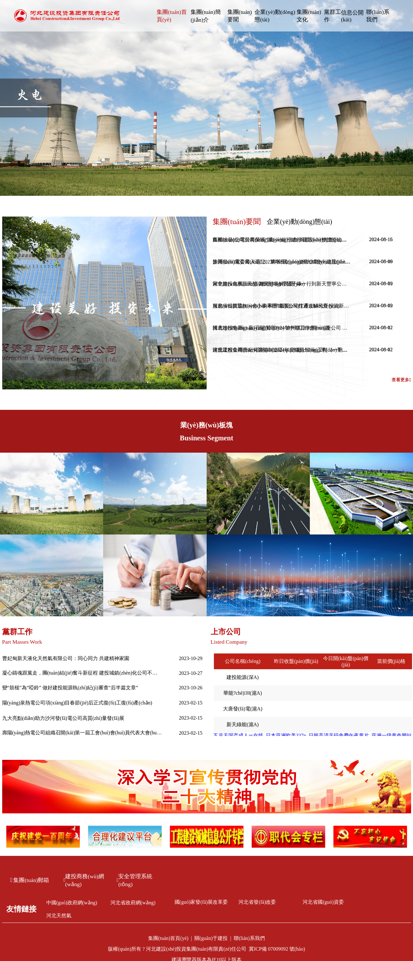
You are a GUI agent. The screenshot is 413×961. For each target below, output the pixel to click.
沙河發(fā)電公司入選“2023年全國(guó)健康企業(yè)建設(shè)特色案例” (282, 261)
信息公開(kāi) (352, 16)
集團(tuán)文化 (309, 16)
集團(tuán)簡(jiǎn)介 (206, 16)
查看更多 (401, 380)
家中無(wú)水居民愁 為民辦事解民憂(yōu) (259, 283)
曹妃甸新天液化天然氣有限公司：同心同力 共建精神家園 (65, 658)
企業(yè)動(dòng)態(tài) (274, 16)
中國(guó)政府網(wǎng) (71, 902)
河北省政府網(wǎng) (132, 902)
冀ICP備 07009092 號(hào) (277, 949)
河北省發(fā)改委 (257, 902)
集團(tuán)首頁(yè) (172, 16)
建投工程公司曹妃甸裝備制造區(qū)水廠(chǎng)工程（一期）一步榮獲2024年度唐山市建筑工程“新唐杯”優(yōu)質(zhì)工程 (282, 350)
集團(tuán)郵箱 (29, 880)
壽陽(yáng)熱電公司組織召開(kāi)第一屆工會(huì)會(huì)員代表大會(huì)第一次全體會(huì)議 (82, 732)
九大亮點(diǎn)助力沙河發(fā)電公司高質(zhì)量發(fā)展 (63, 718)
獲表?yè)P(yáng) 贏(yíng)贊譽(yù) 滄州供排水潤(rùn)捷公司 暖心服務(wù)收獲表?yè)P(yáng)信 (282, 328)
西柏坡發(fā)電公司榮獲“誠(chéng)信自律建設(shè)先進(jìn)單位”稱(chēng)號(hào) (282, 239)
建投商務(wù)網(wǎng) (84, 880)
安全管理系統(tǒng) (135, 880)
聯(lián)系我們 (377, 16)
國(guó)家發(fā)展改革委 (201, 902)
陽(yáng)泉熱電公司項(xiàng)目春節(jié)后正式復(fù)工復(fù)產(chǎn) (77, 702)
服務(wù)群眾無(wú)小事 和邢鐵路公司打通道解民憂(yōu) (276, 305)
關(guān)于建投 (211, 938)
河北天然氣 (58, 915)
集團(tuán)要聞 (239, 16)
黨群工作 (332, 16)
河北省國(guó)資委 (323, 902)
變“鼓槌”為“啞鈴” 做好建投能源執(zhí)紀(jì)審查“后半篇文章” (70, 687)
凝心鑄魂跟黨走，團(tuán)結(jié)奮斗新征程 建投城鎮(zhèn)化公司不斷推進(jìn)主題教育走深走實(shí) (82, 673)
